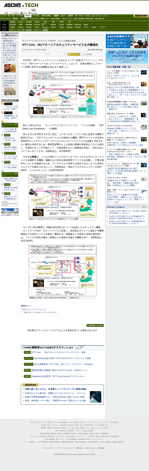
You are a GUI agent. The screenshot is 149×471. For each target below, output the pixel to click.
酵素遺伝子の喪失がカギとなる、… (11, 189)
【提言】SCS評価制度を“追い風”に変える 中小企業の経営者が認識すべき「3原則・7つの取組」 (126, 171)
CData (61, 27)
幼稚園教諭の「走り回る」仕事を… (11, 117)
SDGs (76, 18)
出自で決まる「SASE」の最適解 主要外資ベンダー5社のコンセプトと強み (125, 143)
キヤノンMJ (21, 30)
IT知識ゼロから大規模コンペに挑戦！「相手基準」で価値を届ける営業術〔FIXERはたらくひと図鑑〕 (122, 182)
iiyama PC (70, 425)
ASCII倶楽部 (141, 15)
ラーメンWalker (30, 442)
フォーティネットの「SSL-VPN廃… (11, 166)
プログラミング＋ (81, 436)
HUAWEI (70, 24)
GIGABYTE (37, 24)
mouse (20, 22)
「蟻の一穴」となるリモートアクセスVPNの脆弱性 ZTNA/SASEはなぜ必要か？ (9, 81)
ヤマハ (86, 27)
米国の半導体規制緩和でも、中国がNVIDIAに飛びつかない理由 (55, 397)
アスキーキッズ (6, 18)
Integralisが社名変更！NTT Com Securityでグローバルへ (58, 376)
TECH (30, 5)
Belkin (86, 24)
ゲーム (105, 16)
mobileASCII (82, 439)
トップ (3, 16)
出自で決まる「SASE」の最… (10, 139)
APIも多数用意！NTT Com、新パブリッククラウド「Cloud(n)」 (64, 364)
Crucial (61, 24)
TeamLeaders (55, 18)
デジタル (36, 16)
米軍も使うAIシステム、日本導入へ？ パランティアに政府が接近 (56, 389)
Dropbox (53, 27)
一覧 (64, 54)
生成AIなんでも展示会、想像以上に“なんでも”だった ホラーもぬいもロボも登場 (63, 393)
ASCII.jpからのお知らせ (116, 207)
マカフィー (12, 30)
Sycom (37, 22)
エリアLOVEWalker (42, 442)
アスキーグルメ (34, 18)
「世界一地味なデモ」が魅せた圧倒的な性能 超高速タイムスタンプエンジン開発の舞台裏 (126, 156)
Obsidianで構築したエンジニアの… (11, 148)
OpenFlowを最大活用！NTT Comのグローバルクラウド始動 (62, 358)
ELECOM (13, 24)
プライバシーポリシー (65, 448)
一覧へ (144, 207)
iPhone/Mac (46, 16)
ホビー (63, 16)
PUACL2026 (89, 18)
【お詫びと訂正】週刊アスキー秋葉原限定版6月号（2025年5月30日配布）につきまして (127, 222)
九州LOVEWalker (92, 442)
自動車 (56, 16)
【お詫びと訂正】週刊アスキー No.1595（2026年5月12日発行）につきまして (127, 212)
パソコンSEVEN (45, 22)
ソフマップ (37, 30)
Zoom (94, 27)
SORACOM (66, 433)
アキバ (81, 16)
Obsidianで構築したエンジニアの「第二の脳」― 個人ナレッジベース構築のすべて (123, 130)
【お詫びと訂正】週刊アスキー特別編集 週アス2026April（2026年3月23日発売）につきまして (127, 217)
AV (76, 16)
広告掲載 (100, 448)
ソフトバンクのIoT (102, 27)
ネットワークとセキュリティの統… (11, 157)
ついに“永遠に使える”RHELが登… (11, 130)
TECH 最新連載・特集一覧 (118, 67)
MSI (53, 22)
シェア (47, 54)
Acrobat (20, 27)
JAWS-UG (50, 428)
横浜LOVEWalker (54, 442)
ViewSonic (77, 24)
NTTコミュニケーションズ (34, 309)
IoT (13, 16)
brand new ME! (88, 431)
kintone (28, 27)
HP (70, 22)
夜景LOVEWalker (80, 442)
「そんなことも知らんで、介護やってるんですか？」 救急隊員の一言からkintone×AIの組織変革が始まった (123, 118)
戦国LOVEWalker (118, 442)
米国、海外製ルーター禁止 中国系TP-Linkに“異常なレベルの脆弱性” (58, 400)
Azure (37, 27)
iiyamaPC (29, 22)
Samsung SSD (44, 433)
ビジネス (20, 16)
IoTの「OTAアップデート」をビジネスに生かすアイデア (123, 77)
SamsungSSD (43, 24)
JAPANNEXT (29, 30)
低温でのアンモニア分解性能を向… (11, 198)
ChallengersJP (99, 18)
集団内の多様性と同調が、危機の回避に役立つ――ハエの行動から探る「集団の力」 (122, 106)
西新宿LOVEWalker (68, 442)
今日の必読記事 (50, 439)
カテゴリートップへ (95, 325)
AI (9, 16)
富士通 (13, 22)
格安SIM (15, 18)
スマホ (87, 16)
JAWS (12, 27)
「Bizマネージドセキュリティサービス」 (40, 312)
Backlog (69, 27)
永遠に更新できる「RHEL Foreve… (11, 180)
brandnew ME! (45, 30)
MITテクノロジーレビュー (95, 439)
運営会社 (79, 448)
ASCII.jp (12, 5)
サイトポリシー (49, 448)
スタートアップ (96, 16)
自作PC (71, 16)
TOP (32, 422)
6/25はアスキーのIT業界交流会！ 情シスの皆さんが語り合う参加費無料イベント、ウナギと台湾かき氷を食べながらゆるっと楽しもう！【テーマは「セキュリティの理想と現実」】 (9, 50)
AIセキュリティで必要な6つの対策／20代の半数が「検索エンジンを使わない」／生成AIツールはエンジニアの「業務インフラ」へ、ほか (127, 198)
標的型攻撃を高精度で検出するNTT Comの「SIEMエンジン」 (60, 370)
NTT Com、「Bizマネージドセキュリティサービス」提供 (58, 352)
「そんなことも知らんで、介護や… (11, 108)
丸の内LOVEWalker (105, 442)
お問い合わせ (90, 448)
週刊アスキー (45, 18)
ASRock (53, 24)
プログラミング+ (67, 18)
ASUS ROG (29, 24)
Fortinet (77, 27)
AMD (20, 24)
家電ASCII (24, 18)
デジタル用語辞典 (71, 439)
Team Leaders (70, 436)
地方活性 (81, 18)
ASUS (62, 22)
